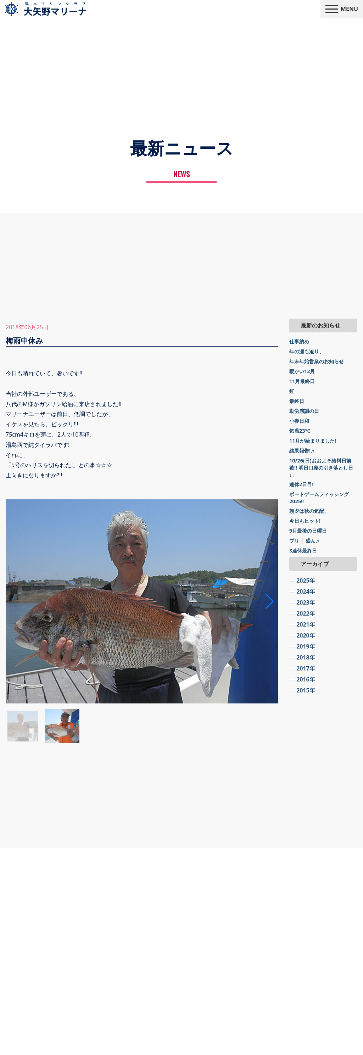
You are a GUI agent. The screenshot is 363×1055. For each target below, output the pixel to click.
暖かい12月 (302, 371)
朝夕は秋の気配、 (309, 510)
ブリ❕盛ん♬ (304, 540)
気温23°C (300, 430)
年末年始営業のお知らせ (316, 361)
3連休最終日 (303, 550)
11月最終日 (302, 381)
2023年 (305, 602)
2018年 (305, 657)
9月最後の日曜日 (308, 530)
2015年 (305, 690)
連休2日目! (301, 484)
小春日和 (299, 420)
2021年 (305, 624)
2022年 (305, 613)
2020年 (305, 635)
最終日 (296, 401)
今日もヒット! (304, 520)
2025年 (305, 580)
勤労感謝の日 (304, 411)
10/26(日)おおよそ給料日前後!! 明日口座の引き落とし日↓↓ (321, 467)
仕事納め (299, 341)
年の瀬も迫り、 (306, 351)
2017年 (305, 668)
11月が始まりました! (312, 440)
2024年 (305, 591)
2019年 (305, 646)
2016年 (305, 679)
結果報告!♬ (301, 450)
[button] (269, 601)
